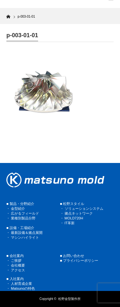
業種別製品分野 (23, 218)
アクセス (18, 270)
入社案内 (17, 279)
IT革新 (70, 223)
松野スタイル (73, 204)
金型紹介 (18, 208)
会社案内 (17, 256)
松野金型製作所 (69, 299)
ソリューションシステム (83, 208)
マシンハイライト (25, 237)
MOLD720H (74, 218)
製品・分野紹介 (22, 204)
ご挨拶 (16, 260)
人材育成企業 (21, 284)
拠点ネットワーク (79, 213)
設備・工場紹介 (22, 228)
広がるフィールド (25, 213)
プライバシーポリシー (80, 260)
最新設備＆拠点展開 (27, 233)
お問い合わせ (73, 256)
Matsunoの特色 (23, 288)
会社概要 (18, 265)
